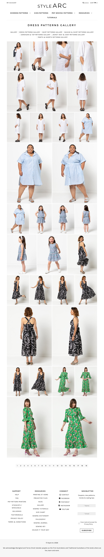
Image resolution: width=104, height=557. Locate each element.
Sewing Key (40, 526)
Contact (65, 495)
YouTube (65, 509)
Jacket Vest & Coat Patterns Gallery (68, 35)
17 (78, 466)
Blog (40, 502)
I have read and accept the (88, 523)
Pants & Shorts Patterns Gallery (53, 37)
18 (82, 466)
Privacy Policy (17, 518)
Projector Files (40, 498)
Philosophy (40, 519)
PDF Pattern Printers (17, 502)
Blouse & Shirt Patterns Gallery (79, 32)
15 (70, 466)
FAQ (16, 498)
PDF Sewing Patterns (62, 13)
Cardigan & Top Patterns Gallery (35, 35)
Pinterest (65, 502)
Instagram (65, 506)
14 (65, 466)
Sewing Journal (40, 523)
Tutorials (52, 18)
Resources (84, 13)
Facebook (65, 498)
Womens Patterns (19, 13)
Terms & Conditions (17, 522)
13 (61, 466)
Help (17, 495)
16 (74, 466)
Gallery (13, 32)
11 (53, 466)
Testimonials (17, 515)
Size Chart (40, 512)
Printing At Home (40, 495)
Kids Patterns (41, 13)
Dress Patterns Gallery (29, 32)
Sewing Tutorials (40, 509)
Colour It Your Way (40, 530)
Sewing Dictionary (40, 516)
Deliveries (16, 511)
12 (57, 466)
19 (86, 466)
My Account (11, 3)
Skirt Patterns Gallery (52, 32)
